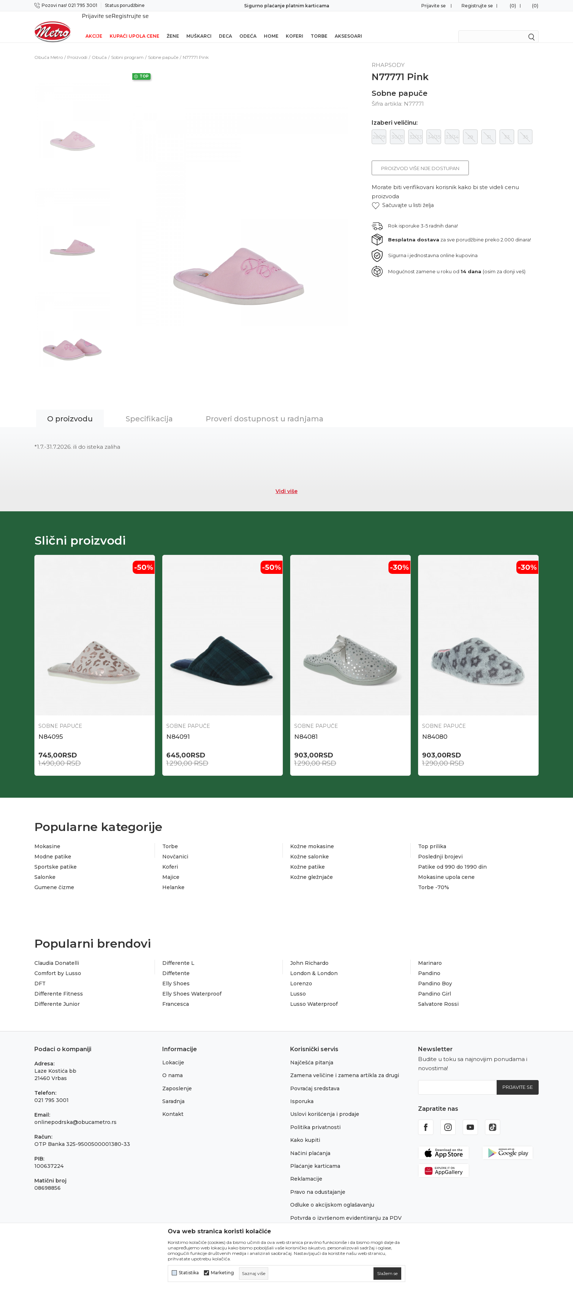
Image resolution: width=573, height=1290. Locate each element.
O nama (172, 1066)
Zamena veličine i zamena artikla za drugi (344, 1066)
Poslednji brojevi (440, 847)
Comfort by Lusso (57, 964)
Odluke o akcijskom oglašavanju (332, 1195)
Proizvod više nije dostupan (420, 159)
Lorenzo (301, 974)
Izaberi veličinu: (395, 113)
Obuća (99, 47)
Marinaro (430, 954)
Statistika (189, 1273)
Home (271, 26)
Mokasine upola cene (446, 868)
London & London (314, 964)
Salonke (45, 868)
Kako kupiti (305, 1131)
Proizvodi (77, 47)
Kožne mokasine (312, 837)
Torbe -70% (433, 878)
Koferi (294, 26)
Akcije (94, 26)
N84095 (50, 727)
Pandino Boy (435, 974)
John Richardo (309, 954)
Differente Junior (57, 995)
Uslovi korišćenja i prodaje (324, 1105)
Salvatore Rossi (438, 995)
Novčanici (175, 847)
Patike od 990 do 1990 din (452, 857)
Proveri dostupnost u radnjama (264, 409)
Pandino (429, 964)
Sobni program (127, 47)
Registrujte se (477, 5)
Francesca (175, 995)
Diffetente (176, 964)
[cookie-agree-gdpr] (387, 1273)
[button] (403, 195)
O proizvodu (70, 409)
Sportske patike (55, 857)
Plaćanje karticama (315, 1156)
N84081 (306, 727)
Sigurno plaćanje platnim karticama (286, 5)
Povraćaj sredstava (314, 1079)
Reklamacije (306, 1169)
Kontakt (172, 1105)
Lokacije (173, 1053)
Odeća (248, 26)
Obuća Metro (48, 47)
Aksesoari (348, 26)
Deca (225, 26)
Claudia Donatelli (56, 954)
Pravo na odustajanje (317, 1182)
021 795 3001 (51, 1090)
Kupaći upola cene (134, 26)
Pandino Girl (434, 984)
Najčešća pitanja (311, 1053)
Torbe (319, 26)
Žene (173, 26)
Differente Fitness (58, 984)
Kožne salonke (309, 847)
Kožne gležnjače (311, 868)
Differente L (178, 954)
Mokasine (47, 837)
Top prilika (432, 837)
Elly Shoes (176, 974)
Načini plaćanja (310, 1143)
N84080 (434, 727)
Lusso (298, 984)
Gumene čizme (54, 878)
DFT (40, 974)
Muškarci (199, 26)
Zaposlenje (177, 1079)
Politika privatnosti (315, 1117)
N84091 (178, 727)
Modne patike (52, 847)
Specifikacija (149, 409)
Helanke (173, 878)
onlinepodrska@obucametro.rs (75, 1112)
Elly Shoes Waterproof (191, 984)
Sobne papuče (163, 47)
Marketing (222, 1273)
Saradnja (173, 1091)
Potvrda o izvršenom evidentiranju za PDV (346, 1208)
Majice (170, 868)
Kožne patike (307, 857)
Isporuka (302, 1091)
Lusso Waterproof (314, 995)
